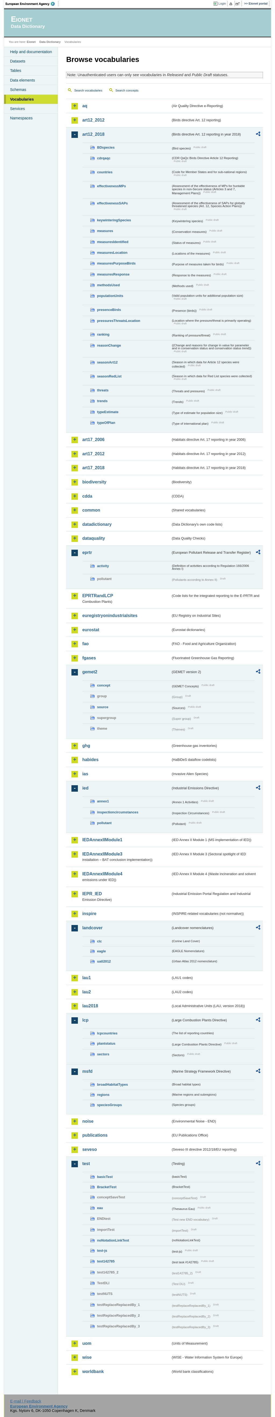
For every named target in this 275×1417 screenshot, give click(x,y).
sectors (103, 1054)
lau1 (86, 977)
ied (85, 788)
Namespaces (21, 118)
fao (85, 643)
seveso (89, 1149)
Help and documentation (31, 52)
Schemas (18, 89)
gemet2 (89, 672)
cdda (87, 496)
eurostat (90, 629)
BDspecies (105, 147)
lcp (85, 1020)
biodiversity (94, 482)
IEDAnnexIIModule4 (102, 874)
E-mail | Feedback (25, 1401)
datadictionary (96, 524)
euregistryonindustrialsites (109, 615)
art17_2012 (93, 453)
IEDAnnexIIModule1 (102, 840)
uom (86, 1343)
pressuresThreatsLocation (118, 321)
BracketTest (106, 1187)
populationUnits (110, 296)
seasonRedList (109, 376)
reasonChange (109, 345)
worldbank (93, 1371)
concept (103, 685)
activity (103, 566)
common (91, 510)
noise (87, 1121)
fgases (89, 658)
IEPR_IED (92, 893)
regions (103, 1095)
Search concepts (127, 90)
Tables (15, 70)
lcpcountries (107, 1033)
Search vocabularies (88, 90)
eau (100, 1208)
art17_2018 (93, 467)
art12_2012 (93, 120)
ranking (103, 334)
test (86, 1163)
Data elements (22, 80)
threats (102, 390)
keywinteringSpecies (114, 220)
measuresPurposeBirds (116, 263)
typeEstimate (107, 412)
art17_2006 (93, 439)
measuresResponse (113, 274)
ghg (86, 745)
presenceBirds (109, 310)
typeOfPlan (106, 423)
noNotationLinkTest (113, 1240)
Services (17, 109)
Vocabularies (22, 99)
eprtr (87, 552)
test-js (102, 1251)
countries (105, 172)
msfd (87, 1071)
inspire (89, 913)
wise (87, 1357)
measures (105, 231)
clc (99, 941)
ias (85, 774)
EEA (32, 3)
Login (222, 3)
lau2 (86, 992)
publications (94, 1135)
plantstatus (106, 1043)
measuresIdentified (112, 242)
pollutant (104, 823)
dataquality (93, 538)
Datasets (17, 61)
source (102, 707)
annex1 (103, 801)
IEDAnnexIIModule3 (102, 854)
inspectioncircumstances (117, 812)
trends (102, 401)
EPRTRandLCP (97, 595)
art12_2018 (93, 134)
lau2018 (90, 1006)
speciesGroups (109, 1105)
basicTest (105, 1177)
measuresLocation (112, 253)
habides (90, 759)
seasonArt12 (107, 362)
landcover (92, 928)
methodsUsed (108, 285)
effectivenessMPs (111, 186)
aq (84, 106)
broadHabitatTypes (112, 1084)
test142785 (105, 1261)
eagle (101, 951)
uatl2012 (104, 961)
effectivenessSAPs (112, 203)
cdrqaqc (103, 158)
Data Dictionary (50, 41)
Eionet (31, 41)
